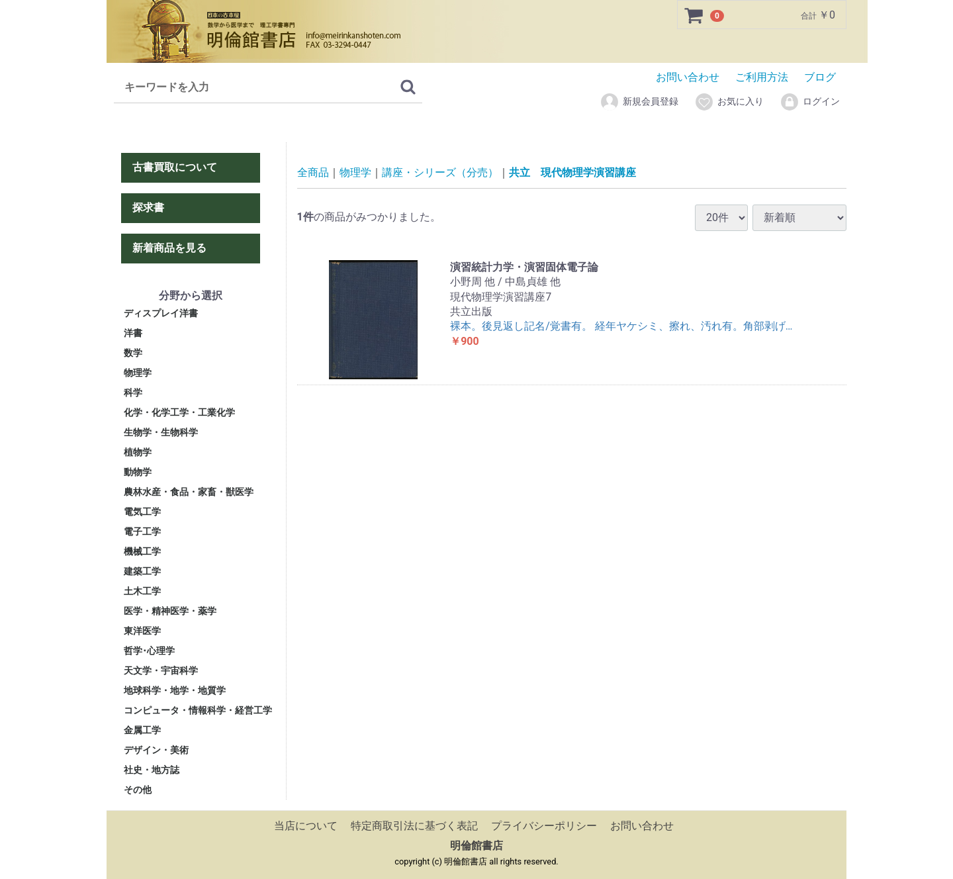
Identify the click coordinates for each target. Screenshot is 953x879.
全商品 (313, 172)
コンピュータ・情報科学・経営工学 (198, 710)
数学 (133, 352)
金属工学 (142, 730)
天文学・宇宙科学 (161, 670)
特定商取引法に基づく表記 (414, 825)
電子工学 (142, 531)
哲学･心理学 (149, 650)
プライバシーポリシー (544, 825)
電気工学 (142, 511)
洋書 (133, 333)
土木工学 (142, 591)
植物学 (138, 452)
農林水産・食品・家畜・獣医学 (188, 491)
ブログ (820, 77)
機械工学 (142, 551)
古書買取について (174, 167)
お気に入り (729, 102)
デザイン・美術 (156, 750)
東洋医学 (142, 630)
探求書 (148, 207)
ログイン (810, 102)
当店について (306, 825)
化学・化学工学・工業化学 (179, 412)
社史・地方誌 (151, 769)
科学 (133, 392)
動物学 (138, 472)
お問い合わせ (687, 77)
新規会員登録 (639, 102)
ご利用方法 (761, 77)
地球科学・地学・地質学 (175, 690)
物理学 (138, 372)
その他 (138, 789)
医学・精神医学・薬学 (170, 611)
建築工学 (142, 571)
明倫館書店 (476, 845)
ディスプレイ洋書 (161, 313)
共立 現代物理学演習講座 (572, 172)
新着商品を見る (169, 247)
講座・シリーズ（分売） (440, 172)
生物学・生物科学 (161, 432)
